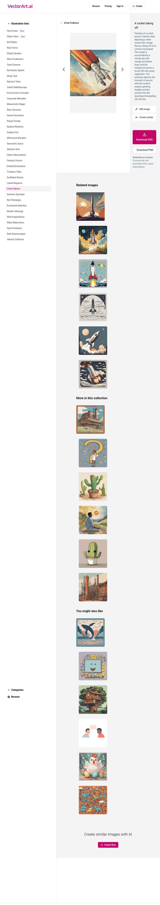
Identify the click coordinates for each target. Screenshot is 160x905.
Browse (96, 6)
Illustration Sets (20, 23)
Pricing (108, 6)
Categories (17, 689)
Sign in (120, 6)
